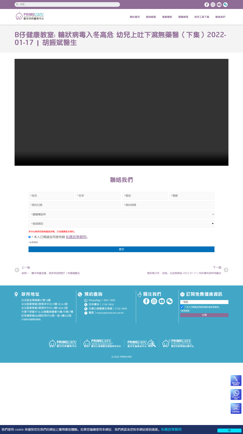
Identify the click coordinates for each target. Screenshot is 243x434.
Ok (229, 430)
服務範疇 (151, 17)
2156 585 (107, 306)
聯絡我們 (220, 17)
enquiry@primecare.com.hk (110, 314)
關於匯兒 (135, 17)
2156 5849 (121, 310)
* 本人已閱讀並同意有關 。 (59, 237)
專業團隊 (167, 17)
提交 (121, 249)
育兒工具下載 (201, 17)
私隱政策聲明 (171, 429)
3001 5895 (109, 301)
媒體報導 (183, 17)
